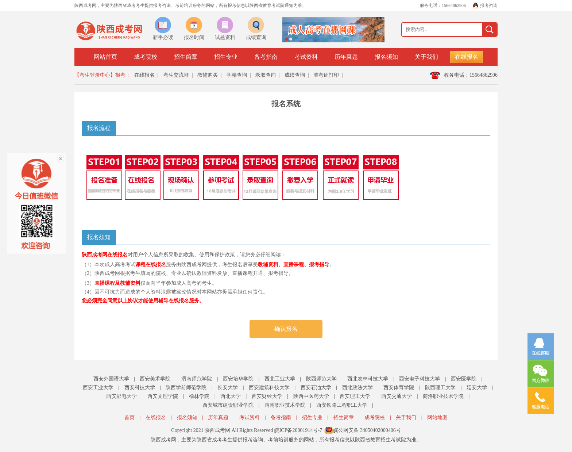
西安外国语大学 (111, 379)
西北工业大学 (279, 379)
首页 (129, 417)
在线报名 (466, 57)
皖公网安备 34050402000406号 (367, 430)
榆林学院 (199, 396)
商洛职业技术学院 (443, 396)
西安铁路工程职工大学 (341, 405)
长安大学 (227, 387)
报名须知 (386, 57)
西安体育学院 (398, 387)
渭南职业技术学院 (284, 405)
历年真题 (346, 57)
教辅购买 (207, 75)
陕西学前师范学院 (186, 387)
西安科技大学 (139, 387)
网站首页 (105, 57)
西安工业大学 (98, 387)
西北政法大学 (357, 387)
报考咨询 (489, 5)
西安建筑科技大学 (269, 387)
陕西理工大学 (440, 387)
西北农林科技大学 (367, 379)
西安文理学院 (162, 396)
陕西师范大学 (321, 379)
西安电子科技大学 (419, 379)
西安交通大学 (396, 396)
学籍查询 (237, 75)
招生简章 (185, 57)
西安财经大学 (267, 396)
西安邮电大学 (121, 396)
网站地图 (437, 417)
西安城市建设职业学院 (228, 405)
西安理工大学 (355, 396)
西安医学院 (463, 379)
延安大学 (477, 387)
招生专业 (225, 57)
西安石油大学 (316, 387)
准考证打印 (326, 75)
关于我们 (426, 57)
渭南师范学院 (196, 379)
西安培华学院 (238, 379)
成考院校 (145, 57)
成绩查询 (295, 75)
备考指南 (266, 57)
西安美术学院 (155, 379)
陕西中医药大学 (311, 396)
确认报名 (286, 329)
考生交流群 (176, 75)
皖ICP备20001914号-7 (298, 430)
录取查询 (265, 75)
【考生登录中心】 (94, 75)
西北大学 (230, 396)
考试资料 (306, 57)
